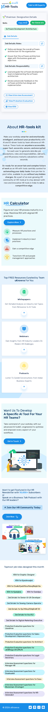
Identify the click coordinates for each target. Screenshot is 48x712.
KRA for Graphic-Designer (24, 575)
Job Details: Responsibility (17, 66)
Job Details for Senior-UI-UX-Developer (24, 598)
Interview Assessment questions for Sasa (24, 679)
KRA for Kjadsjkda (14, 592)
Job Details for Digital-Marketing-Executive (24, 620)
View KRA (11, 107)
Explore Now (14, 222)
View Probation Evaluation (19, 101)
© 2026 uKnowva (11, 707)
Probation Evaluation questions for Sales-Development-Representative (22, 635)
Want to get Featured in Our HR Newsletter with (18, 491)
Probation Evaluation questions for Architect (24, 642)
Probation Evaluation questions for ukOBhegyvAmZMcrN (19, 649)
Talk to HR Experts (36, 5)
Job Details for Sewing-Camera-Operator (24, 603)
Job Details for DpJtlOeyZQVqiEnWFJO (24, 609)
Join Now (12, 517)
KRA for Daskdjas (34, 592)
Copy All (22, 23)
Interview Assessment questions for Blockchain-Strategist (20, 686)
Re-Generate (38, 23)
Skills (5, 23)
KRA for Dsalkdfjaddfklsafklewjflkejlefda (24, 586)
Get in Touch (14, 441)
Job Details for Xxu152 (24, 615)
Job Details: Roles (13, 44)
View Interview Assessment (19, 95)
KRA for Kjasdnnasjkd (24, 580)
